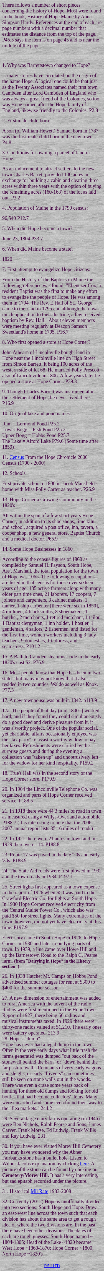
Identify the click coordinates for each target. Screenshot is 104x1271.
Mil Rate (39, 1191)
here (84, 1163)
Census (16, 457)
